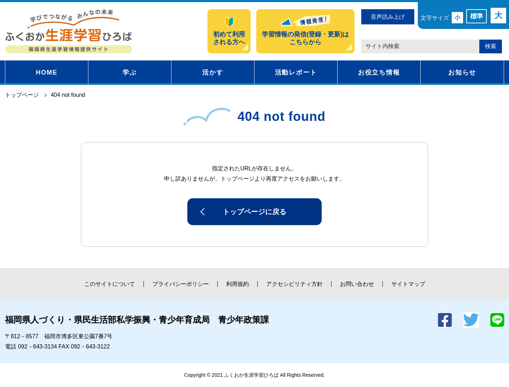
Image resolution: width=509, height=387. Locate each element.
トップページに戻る (254, 212)
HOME (46, 72)
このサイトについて (109, 284)
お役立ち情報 (379, 72)
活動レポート (296, 72)
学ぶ (130, 72)
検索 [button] (490, 46)
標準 (476, 16)
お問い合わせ (357, 284)
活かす (212, 72)
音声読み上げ (388, 17)
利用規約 (237, 284)
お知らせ (462, 72)
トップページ (22, 95)
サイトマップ (408, 284)
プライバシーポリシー (180, 284)
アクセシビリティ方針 (294, 284)
